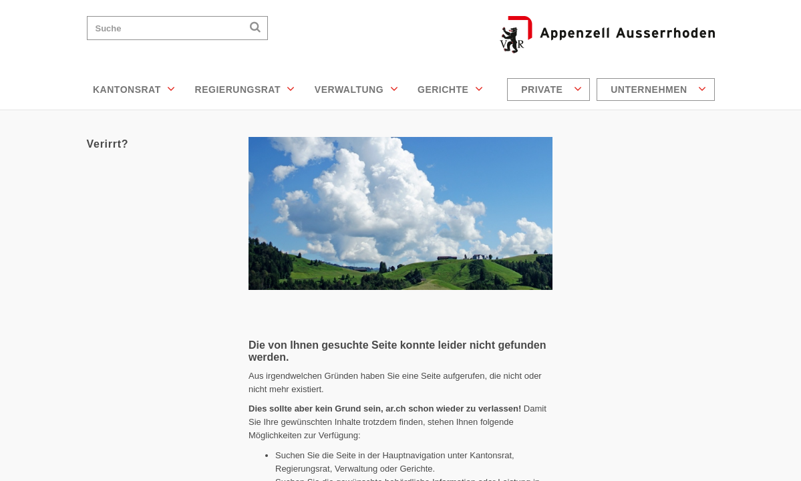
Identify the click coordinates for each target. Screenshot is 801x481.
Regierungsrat (245, 89)
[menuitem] (550, 89)
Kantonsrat (134, 89)
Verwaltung (356, 89)
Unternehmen (658, 89)
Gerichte (450, 89)
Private (551, 89)
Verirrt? (108, 144)
